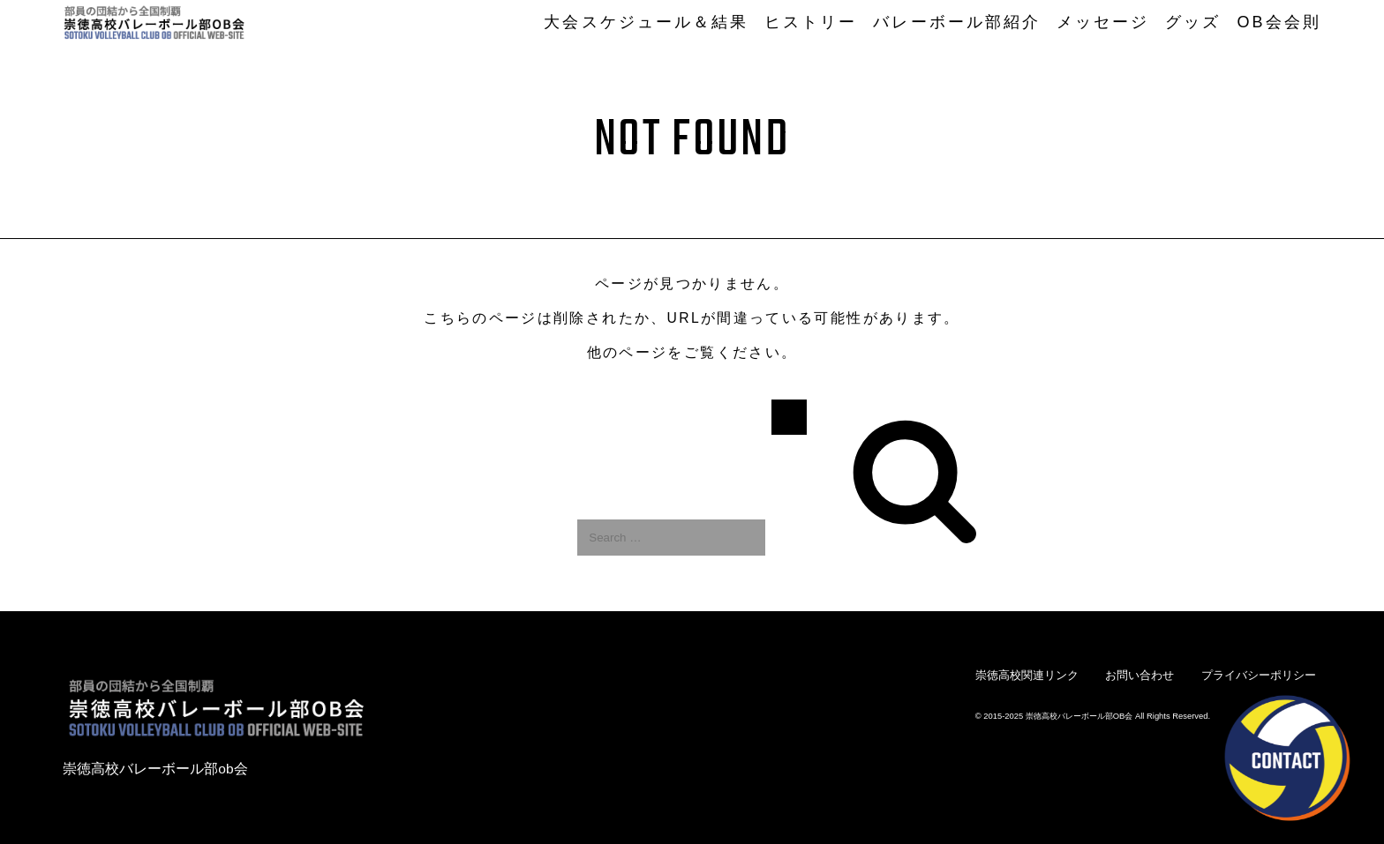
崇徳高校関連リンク (1027, 675)
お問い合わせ (1139, 675)
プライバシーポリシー (1258, 675)
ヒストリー (810, 22)
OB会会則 (1278, 22)
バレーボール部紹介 (957, 22)
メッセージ (1103, 22)
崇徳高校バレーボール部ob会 (155, 768)
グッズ (1193, 22)
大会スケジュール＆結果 (646, 22)
